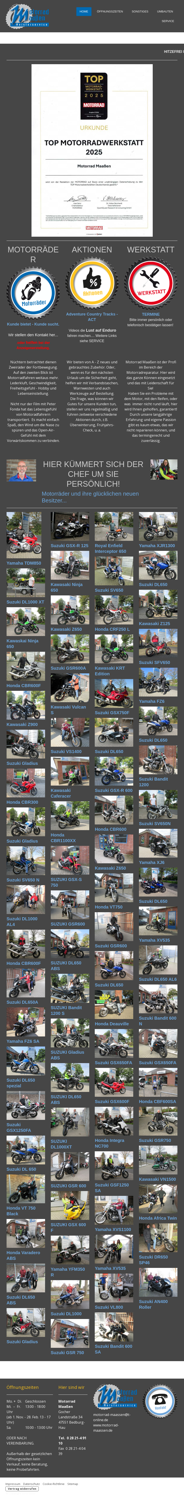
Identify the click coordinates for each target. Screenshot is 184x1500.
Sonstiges (140, 11)
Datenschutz (31, 1484)
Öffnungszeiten (110, 11)
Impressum (12, 1484)
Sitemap (72, 1484)
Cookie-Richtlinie (54, 1484)
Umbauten (165, 11)
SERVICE (168, 21)
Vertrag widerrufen (22, 1489)
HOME (84, 11)
